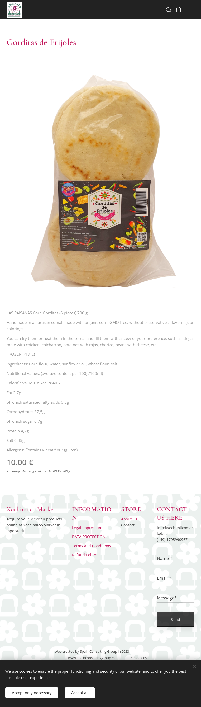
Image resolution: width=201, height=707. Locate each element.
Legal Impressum (87, 527)
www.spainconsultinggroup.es (91, 657)
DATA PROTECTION (89, 536)
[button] (168, 9)
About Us (129, 518)
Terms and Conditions (91, 545)
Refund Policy (84, 554)
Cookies (140, 657)
